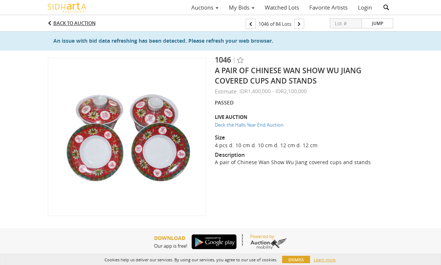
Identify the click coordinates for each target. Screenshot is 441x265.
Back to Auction (74, 23)
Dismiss (296, 259)
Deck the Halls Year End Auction (249, 124)
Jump (377, 23)
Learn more (324, 259)
